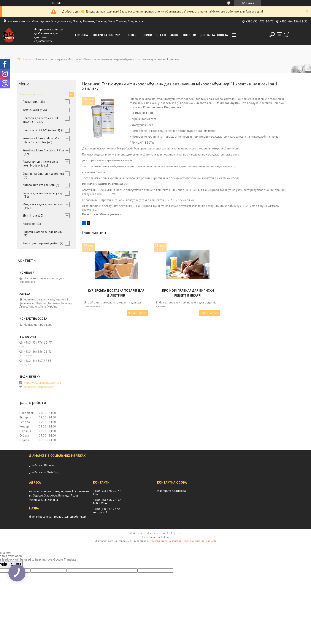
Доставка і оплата (214, 35)
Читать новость (137, 313)
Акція (174, 35)
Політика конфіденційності (199, 540)
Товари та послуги (106, 35)
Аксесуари (29, 224)
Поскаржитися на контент (165, 540)
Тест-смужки (31, 110)
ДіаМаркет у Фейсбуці (44, 472)
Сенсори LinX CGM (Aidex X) (41, 130)
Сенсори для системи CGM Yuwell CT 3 (40, 120)
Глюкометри (30, 102)
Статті (161, 35)
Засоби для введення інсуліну (43, 193)
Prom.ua (176, 533)
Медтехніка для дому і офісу (42, 204)
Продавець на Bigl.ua (155, 537)
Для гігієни (30, 215)
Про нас (130, 35)
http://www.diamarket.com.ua (42, 382)
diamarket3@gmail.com (39, 386)
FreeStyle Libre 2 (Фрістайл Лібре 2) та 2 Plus (41, 140)
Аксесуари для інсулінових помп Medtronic (40, 163)
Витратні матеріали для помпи (42, 232)
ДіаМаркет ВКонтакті (42, 465)
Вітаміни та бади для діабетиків (44, 174)
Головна (81, 35)
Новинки (189, 35)
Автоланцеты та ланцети (39, 185)
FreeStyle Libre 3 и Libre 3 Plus (43, 150)
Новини (146, 35)
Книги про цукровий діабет (41, 243)
